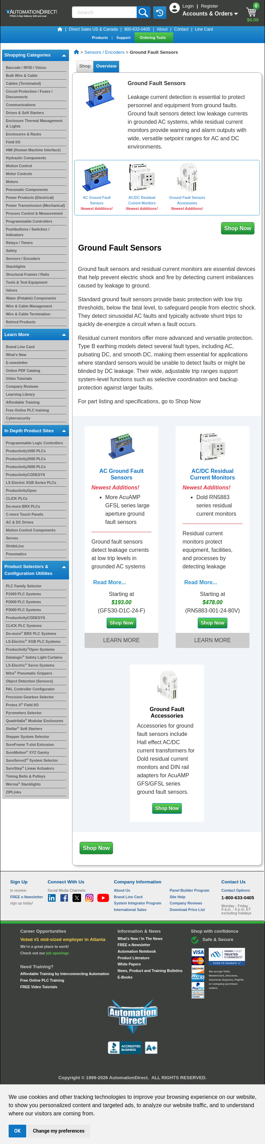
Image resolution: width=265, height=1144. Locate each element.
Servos (12, 538)
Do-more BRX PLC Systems (31, 633)
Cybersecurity (18, 418)
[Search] (105, 12)
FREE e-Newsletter (134, 945)
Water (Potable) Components (31, 298)
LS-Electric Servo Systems (30, 665)
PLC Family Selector (23, 586)
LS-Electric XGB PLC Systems (33, 641)
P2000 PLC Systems (23, 602)
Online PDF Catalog (23, 370)
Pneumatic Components (27, 190)
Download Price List (187, 910)
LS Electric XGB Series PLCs (31, 482)
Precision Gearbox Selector (30, 697)
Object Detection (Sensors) (29, 681)
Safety (11, 251)
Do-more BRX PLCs (23, 506)
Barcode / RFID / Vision (26, 67)
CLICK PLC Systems (24, 626)
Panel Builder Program (189, 890)
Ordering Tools (153, 38)
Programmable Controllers (29, 221)
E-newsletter (17, 363)
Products (100, 38)
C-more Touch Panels (24, 514)
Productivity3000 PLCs (26, 467)
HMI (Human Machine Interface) (33, 150)
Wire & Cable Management (29, 306)
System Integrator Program (137, 903)
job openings (57, 953)
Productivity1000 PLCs (26, 451)
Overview (106, 66)
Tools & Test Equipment (26, 282)
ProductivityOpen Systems (30, 649)
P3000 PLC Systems (23, 610)
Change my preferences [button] (59, 1131)
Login (189, 6)
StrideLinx (15, 546)
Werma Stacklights (23, 784)
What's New (16, 355)
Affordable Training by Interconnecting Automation (64, 974)
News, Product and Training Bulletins (150, 971)
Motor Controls (19, 174)
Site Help (178, 897)
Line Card (204, 29)
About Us (122, 890)
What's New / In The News (140, 939)
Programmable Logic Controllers (34, 443)
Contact (181, 29)
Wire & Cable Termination (28, 314)
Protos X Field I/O (22, 705)
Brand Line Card (20, 347)
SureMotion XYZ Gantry (27, 752)
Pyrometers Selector (24, 713)
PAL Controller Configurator (30, 689)
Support (123, 38)
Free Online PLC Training (42, 980)
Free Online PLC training (27, 410)
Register (209, 6)
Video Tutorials (19, 378)
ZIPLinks (13, 792)
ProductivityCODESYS (25, 475)
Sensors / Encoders (23, 258)
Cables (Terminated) (23, 83)
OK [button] (17, 1131)
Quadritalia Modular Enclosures (34, 721)
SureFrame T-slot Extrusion (30, 744)
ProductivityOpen (21, 490)
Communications (21, 105)
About (162, 29)
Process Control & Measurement (34, 213)
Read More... (109, 582)
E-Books (125, 977)
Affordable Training (23, 402)
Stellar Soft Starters (24, 729)
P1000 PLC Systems (23, 594)
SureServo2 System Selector (32, 760)
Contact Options (236, 890)
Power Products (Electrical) (30, 197)
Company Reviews (22, 386)
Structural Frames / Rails (27, 274)
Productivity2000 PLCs (26, 459)
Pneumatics (16, 554)
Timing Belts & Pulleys (26, 776)
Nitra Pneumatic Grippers (29, 673)
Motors (12, 182)
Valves (11, 290)
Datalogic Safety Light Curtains (34, 657)
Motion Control (19, 166)
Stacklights (16, 266)
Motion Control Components (31, 530)
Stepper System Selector (27, 737)
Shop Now (237, 228)
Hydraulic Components (26, 158)
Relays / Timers (19, 243)
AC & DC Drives (19, 522)
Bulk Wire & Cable (22, 75)
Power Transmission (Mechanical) (35, 205)
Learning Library (20, 394)
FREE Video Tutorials (38, 987)
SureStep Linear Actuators (30, 768)
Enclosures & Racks (23, 134)
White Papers (129, 964)
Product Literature (133, 958)
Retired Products (21, 322)
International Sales (130, 910)
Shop (85, 66)
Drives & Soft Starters (25, 113)
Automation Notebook (137, 951)
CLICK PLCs (17, 498)
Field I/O (13, 142)
